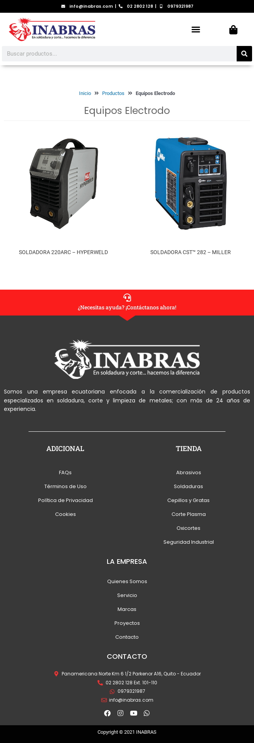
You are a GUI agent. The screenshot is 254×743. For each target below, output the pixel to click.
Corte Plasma (189, 514)
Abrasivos (188, 472)
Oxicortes (188, 528)
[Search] (244, 53)
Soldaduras (188, 486)
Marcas (127, 609)
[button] (196, 29)
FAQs (65, 472)
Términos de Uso (65, 486)
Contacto (127, 637)
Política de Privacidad (65, 500)
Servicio (127, 595)
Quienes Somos (127, 581)
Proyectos (127, 623)
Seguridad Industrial (188, 542)
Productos (113, 93)
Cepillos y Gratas (188, 500)
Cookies (65, 514)
